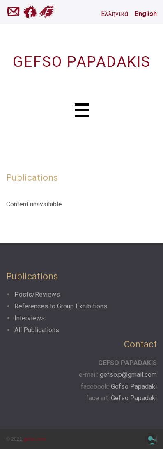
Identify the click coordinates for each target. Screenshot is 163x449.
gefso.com (34, 439)
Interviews (29, 318)
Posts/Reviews (37, 294)
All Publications (36, 330)
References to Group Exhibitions (60, 306)
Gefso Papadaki (134, 386)
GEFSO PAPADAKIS (82, 61)
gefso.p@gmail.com (128, 375)
